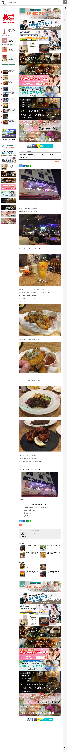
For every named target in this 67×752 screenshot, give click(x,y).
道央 (19, 160)
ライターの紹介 (56, 534)
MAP (47, 507)
